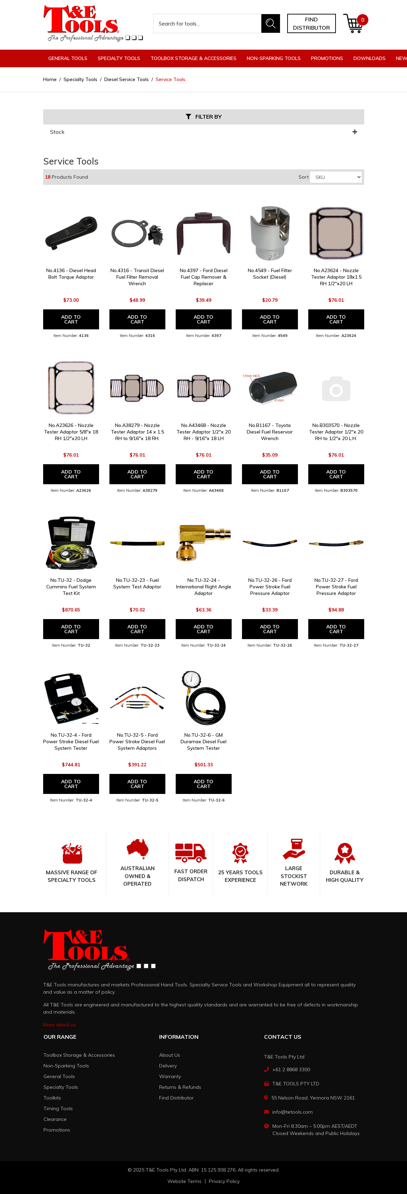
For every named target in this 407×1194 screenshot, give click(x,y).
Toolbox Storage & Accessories (79, 1055)
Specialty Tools (60, 1087)
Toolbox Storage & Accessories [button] (193, 58)
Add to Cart (71, 319)
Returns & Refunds (180, 1087)
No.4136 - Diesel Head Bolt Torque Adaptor (71, 273)
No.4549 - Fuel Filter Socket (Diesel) (270, 273)
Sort (303, 177)
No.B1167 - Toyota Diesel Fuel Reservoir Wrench (270, 431)
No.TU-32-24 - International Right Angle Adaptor (203, 586)
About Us (169, 1055)
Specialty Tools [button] (119, 58)
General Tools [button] (67, 58)
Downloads (369, 58)
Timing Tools (58, 1108)
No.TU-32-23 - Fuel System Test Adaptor (137, 583)
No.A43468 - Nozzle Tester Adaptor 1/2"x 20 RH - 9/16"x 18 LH (203, 431)
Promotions (327, 58)
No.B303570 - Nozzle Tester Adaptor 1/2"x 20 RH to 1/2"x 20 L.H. (336, 431)
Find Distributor (176, 1098)
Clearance (55, 1119)
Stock (203, 132)
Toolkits (52, 1098)
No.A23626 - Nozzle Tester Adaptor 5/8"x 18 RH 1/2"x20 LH (71, 431)
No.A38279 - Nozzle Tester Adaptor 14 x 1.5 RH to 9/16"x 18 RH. (137, 431)
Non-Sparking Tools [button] (274, 58)
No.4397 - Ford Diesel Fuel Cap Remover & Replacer (203, 277)
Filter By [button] (204, 116)
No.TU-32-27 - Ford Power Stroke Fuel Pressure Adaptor (336, 586)
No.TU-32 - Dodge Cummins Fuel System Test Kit (71, 586)
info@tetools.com (292, 1112)
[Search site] (270, 23)
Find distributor (311, 23)
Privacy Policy (224, 1181)
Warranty (170, 1076)
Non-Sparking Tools (66, 1066)
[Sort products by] (336, 177)
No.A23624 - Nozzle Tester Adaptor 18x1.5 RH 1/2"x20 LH (336, 277)
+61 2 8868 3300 (291, 1069)
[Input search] (208, 23)
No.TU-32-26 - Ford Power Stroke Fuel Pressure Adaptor (270, 586)
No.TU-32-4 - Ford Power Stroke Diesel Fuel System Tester (71, 741)
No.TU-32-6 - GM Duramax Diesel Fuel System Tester (203, 741)
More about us (59, 1025)
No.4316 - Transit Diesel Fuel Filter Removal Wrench (137, 277)
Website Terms (184, 1181)
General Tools (59, 1076)
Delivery (168, 1066)
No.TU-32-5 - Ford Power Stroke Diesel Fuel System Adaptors (137, 741)
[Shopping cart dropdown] (353, 23)
